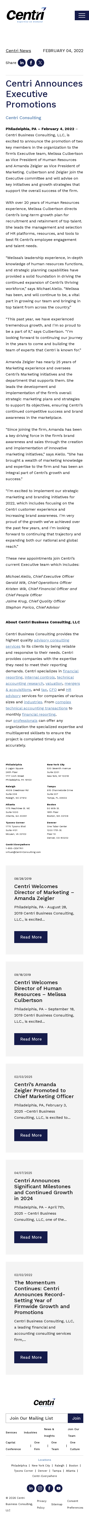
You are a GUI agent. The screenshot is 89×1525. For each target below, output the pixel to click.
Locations (44, 1459)
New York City (41, 1465)
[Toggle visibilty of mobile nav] (82, 15)
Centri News (18, 50)
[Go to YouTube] (58, 1488)
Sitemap (56, 1504)
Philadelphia (19, 1465)
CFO (53, 689)
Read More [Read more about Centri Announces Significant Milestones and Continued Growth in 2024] (31, 1237)
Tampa (56, 1470)
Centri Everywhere (44, 1476)
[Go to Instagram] (40, 1488)
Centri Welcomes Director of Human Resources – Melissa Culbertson (40, 991)
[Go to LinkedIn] (31, 1488)
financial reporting (39, 714)
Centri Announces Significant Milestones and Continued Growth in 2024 (43, 1189)
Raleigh (59, 1465)
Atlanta (70, 1470)
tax (44, 689)
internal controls (40, 677)
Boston (73, 1465)
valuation (54, 683)
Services (11, 1432)
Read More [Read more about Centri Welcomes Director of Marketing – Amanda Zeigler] (31, 937)
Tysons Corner (23, 1470)
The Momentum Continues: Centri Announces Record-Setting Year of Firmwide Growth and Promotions (42, 1297)
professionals (25, 720)
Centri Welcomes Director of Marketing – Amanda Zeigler (44, 892)
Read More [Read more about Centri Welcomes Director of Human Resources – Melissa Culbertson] (31, 1039)
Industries (30, 1432)
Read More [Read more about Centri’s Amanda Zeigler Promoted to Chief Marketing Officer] (31, 1135)
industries (33, 702)
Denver (42, 1470)
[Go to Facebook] (49, 1488)
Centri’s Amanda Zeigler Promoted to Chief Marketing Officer (44, 1090)
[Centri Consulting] (26, 15)
